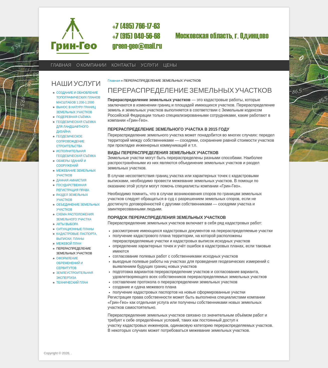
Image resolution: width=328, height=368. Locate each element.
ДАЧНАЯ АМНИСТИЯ (71, 180)
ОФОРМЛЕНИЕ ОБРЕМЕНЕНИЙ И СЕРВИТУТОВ (69, 263)
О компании (91, 65)
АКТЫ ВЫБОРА (67, 224)
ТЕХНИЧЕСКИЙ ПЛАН (72, 282)
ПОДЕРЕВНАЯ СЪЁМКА (73, 117)
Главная (61, 65)
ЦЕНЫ (170, 65)
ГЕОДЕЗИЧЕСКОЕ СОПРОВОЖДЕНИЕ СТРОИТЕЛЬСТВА (70, 141)
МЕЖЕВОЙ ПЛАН (68, 243)
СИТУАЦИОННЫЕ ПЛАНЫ (75, 229)
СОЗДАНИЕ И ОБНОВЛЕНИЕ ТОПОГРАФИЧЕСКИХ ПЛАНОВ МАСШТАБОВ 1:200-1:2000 (78, 97)
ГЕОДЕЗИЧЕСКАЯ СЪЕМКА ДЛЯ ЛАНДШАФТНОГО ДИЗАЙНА (76, 126)
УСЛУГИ (149, 65)
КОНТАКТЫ (123, 65)
